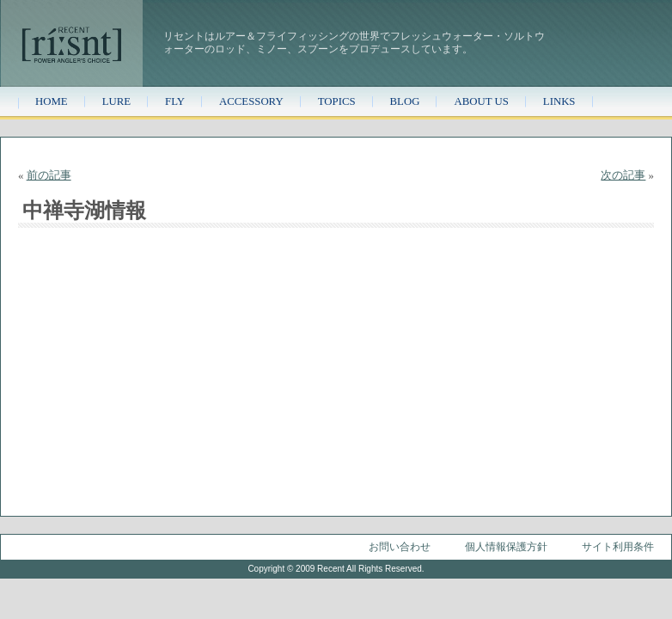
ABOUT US (481, 101)
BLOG (405, 101)
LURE (116, 101)
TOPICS (337, 101)
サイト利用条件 (618, 547)
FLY (175, 101)
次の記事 (623, 175)
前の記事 (49, 175)
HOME (51, 101)
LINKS (559, 101)
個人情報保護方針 (506, 547)
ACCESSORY (251, 101)
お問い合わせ (400, 547)
